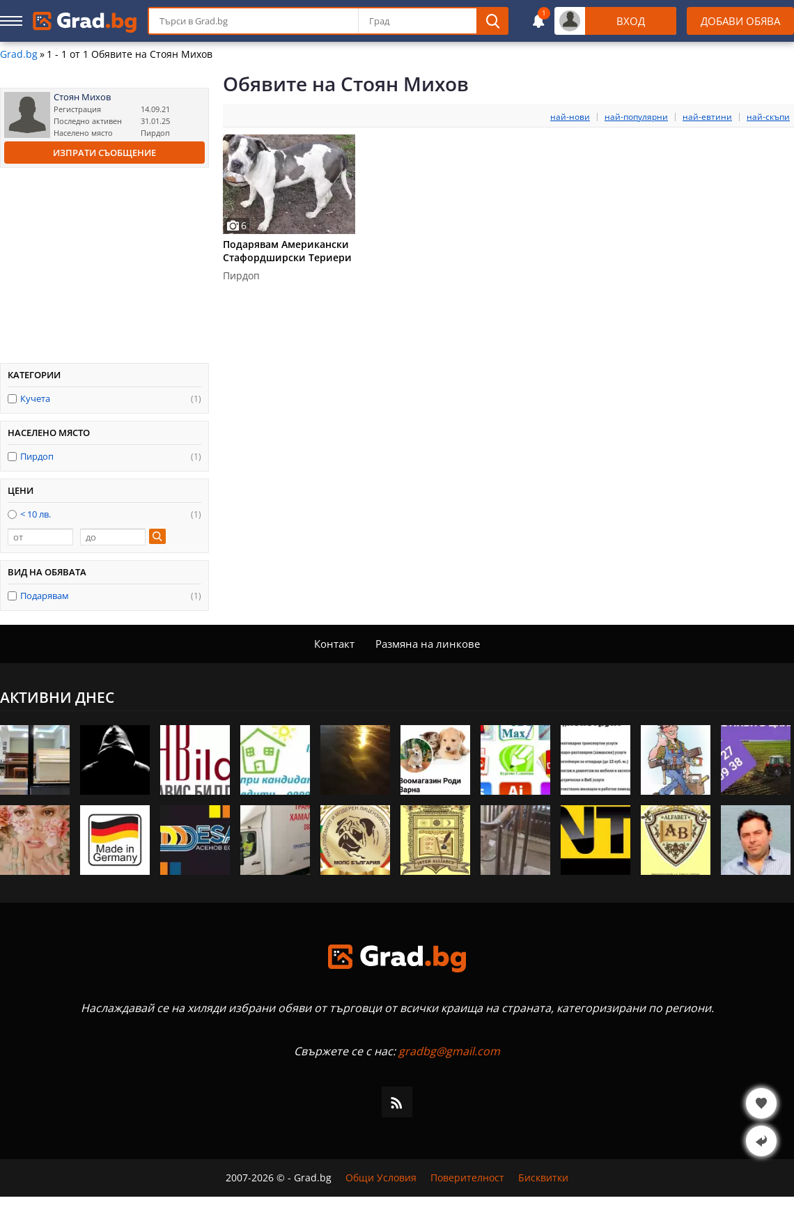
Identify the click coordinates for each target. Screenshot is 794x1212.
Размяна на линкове (427, 644)
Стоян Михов (82, 97)
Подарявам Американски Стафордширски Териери (287, 251)
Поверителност (467, 1178)
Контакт (334, 644)
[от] (40, 537)
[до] (113, 537)
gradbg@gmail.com (449, 1051)
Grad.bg (19, 54)
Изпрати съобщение (104, 152)
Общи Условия (381, 1178)
